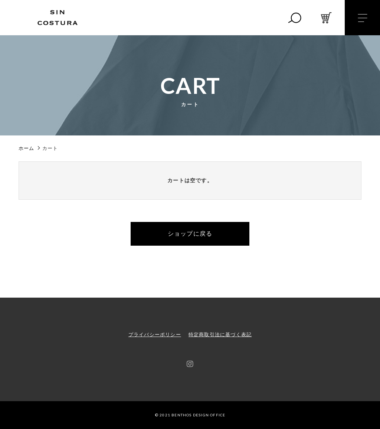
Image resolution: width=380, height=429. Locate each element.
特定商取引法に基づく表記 (220, 334)
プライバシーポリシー (154, 334)
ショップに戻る (190, 233)
